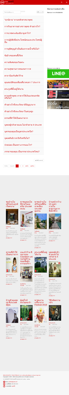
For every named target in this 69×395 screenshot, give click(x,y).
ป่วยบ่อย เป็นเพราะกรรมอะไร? (18, 145)
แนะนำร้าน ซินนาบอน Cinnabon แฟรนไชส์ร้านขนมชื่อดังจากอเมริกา (26, 257)
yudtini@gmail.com (12, 380)
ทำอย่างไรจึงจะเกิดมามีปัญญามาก (20, 104)
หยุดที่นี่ (13, 385)
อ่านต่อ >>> (9, 237)
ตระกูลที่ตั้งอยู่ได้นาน (13, 89)
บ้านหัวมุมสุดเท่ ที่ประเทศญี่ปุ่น (12, 301)
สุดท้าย (32, 166)
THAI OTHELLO (15, 374)
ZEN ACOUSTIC (7, 374)
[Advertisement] (56, 121)
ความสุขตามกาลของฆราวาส (17, 69)
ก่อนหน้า (12, 166)
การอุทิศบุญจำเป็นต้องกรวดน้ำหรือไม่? (21, 49)
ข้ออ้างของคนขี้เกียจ (13, 55)
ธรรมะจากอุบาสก (36, 374)
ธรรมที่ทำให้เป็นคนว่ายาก (16, 118)
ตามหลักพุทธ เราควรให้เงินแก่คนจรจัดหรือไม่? (22, 97)
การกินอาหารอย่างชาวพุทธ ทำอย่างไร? (22, 26)
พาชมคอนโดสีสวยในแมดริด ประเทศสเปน (26, 205)
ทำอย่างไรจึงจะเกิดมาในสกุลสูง (18, 111)
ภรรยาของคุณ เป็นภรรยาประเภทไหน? (22, 151)
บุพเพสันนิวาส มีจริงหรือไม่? (17, 138)
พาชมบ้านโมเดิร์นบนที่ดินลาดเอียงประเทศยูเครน (40, 206)
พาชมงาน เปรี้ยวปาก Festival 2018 (41, 301)
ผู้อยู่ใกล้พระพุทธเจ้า (25, 300)
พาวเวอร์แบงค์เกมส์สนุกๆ (25, 374)
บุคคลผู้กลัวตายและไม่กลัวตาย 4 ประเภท (23, 125)
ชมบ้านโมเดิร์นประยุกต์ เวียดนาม (12, 204)
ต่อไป (26, 166)
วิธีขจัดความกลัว (54, 300)
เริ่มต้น (6, 166)
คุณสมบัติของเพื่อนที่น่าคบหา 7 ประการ (22, 82)
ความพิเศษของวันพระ (14, 62)
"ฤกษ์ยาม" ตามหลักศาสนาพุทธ (18, 20)
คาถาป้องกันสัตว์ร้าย (13, 76)
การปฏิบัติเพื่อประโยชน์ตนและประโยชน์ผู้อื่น (23, 41)
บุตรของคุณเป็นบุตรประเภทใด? (18, 131)
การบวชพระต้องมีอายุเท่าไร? (17, 33)
